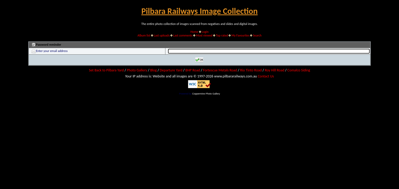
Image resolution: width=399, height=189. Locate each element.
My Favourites (240, 35)
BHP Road (192, 70)
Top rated (222, 35)
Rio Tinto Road (251, 70)
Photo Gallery (137, 70)
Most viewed (204, 35)
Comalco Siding (298, 70)
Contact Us (266, 76)
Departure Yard (171, 70)
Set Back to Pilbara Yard (106, 70)
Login (205, 32)
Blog (153, 70)
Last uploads (162, 35)
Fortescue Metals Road (220, 70)
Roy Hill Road (274, 70)
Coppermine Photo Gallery (206, 93)
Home (194, 32)
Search (257, 35)
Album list (143, 35)
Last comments (182, 35)
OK (199, 60)
